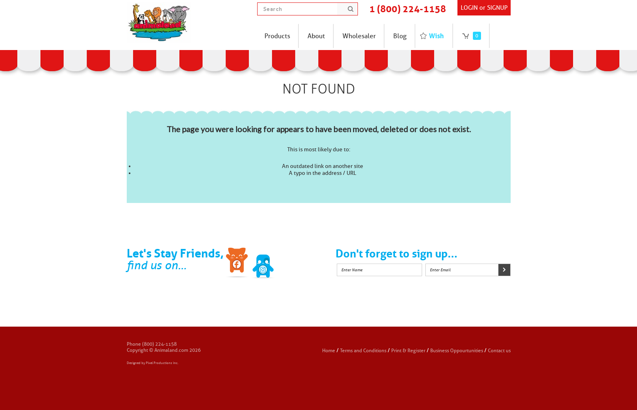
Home (328, 350)
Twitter (263, 264)
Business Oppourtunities (456, 350)
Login (469, 7)
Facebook (237, 264)
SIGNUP (497, 7)
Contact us (499, 350)
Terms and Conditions (364, 350)
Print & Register (408, 350)
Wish (436, 36)
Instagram (289, 264)
